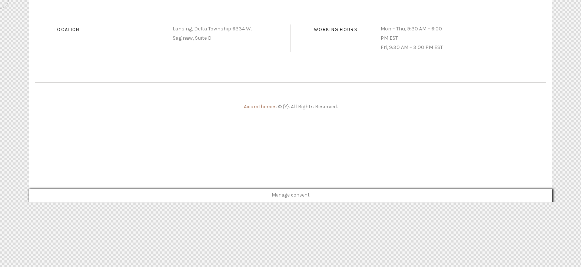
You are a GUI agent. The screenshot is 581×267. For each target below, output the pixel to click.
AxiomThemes (261, 106)
